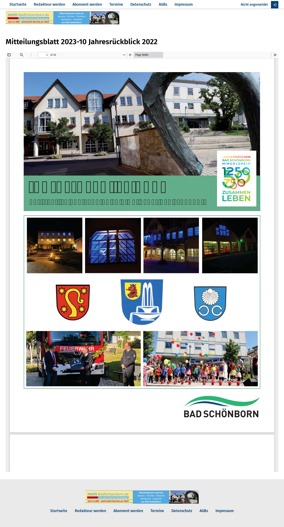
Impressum (184, 4)
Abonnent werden (87, 4)
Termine (116, 4)
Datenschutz (140, 4)
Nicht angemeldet (254, 5)
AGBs (163, 4)
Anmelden (274, 4)
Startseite (17, 4)
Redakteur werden (49, 4)
